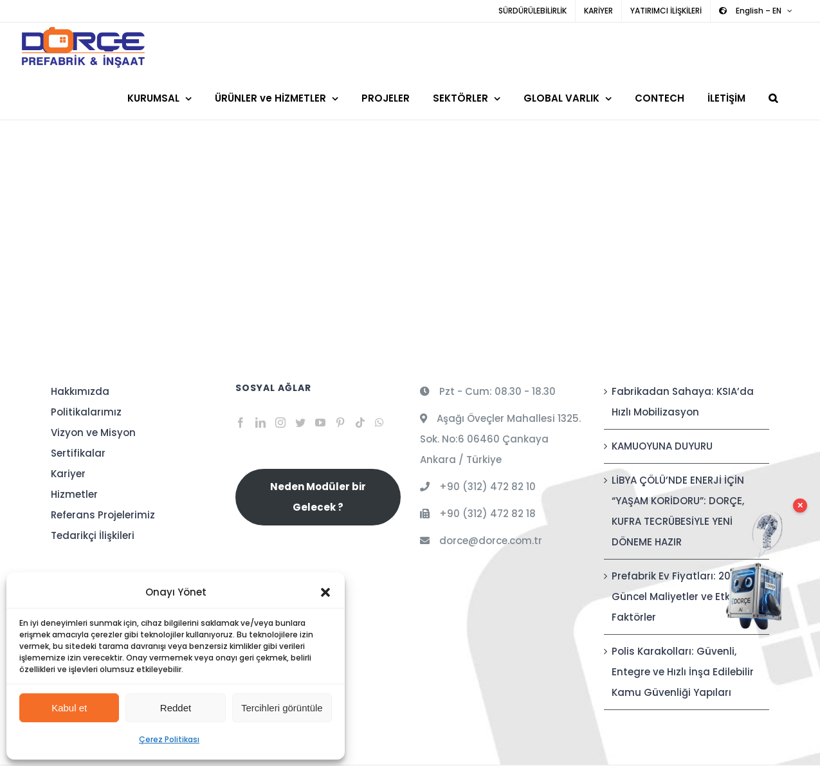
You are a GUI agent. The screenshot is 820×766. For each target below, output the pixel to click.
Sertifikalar (78, 453)
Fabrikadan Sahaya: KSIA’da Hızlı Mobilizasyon (683, 402)
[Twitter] (300, 422)
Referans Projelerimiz (103, 515)
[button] (325, 592)
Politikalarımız (86, 412)
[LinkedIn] (260, 422)
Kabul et (69, 707)
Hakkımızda (80, 391)
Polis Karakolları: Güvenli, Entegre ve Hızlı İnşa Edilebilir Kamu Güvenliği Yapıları (683, 671)
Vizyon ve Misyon (93, 432)
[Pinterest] (340, 422)
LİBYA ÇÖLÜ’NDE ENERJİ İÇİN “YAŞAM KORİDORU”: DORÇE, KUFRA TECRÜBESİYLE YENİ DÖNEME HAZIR (678, 511)
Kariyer (68, 473)
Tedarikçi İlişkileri (92, 535)
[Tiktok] (360, 422)
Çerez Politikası (169, 739)
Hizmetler (74, 494)
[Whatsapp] (379, 422)
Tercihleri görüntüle (282, 707)
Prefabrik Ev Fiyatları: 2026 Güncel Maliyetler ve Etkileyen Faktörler (685, 596)
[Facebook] (240, 422)
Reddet (175, 707)
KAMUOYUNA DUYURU (662, 446)
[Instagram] (280, 422)
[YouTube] (320, 422)
